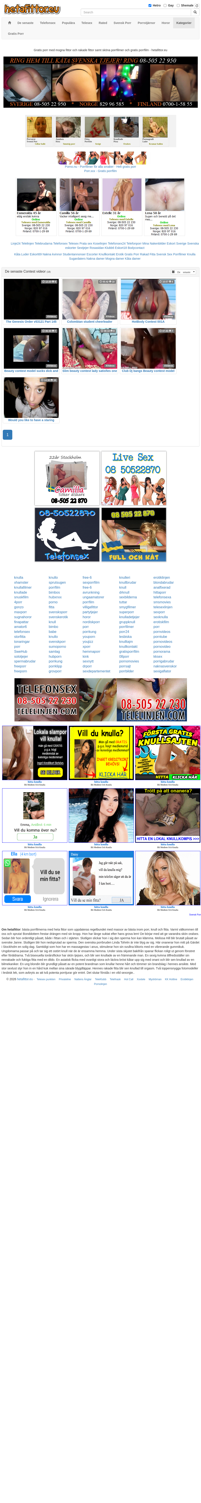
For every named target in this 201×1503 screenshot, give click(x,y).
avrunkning (91, 592)
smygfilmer (127, 607)
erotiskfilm (161, 622)
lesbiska (125, 636)
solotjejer (21, 656)
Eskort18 (121, 248)
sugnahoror (23, 617)
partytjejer (90, 612)
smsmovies (162, 602)
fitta (51, 607)
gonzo (19, 607)
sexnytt (88, 661)
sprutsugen (57, 582)
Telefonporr (134, 243)
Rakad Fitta (148, 254)
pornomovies (129, 661)
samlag (54, 651)
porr (86, 627)
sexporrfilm (91, 582)
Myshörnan (155, 979)
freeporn (20, 671)
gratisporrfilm (129, 651)
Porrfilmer (179, 254)
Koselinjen (100, 243)
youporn (89, 636)
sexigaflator (162, 671)
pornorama (162, 651)
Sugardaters (77, 258)
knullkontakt (128, 646)
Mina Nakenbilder (154, 243)
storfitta (19, 636)
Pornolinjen (100, 984)
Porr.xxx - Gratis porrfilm (100, 171)
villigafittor (90, 607)
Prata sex (85, 243)
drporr (87, 666)
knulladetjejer (129, 617)
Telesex (73, 243)
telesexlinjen (163, 607)
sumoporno (57, 646)
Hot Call (128, 979)
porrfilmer (126, 627)
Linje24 (16, 243)
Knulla (191, 254)
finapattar (21, 622)
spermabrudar (25, 661)
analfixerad (162, 587)
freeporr (20, 666)
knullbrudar (127, 582)
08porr (124, 656)
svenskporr (57, 641)
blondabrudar (164, 582)
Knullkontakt (107, 254)
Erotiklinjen (187, 979)
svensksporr (58, 612)
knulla (18, 577)
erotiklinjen (162, 577)
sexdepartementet (96, 671)
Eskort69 (36, 254)
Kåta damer (133, 258)
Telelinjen (27, 243)
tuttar (123, 602)
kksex (158, 656)
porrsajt (125, 666)
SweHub (20, 651)
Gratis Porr (132, 254)
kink (86, 656)
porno (53, 602)
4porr (18, 602)
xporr (86, 646)
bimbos (54, 592)
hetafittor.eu (25, 979)
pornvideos (162, 632)
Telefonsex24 (117, 243)
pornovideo (162, 646)
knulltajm (126, 641)
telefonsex (22, 632)
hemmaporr (91, 651)
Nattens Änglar (82, 979)
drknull (124, 592)
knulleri (124, 577)
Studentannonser (74, 254)
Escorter (92, 254)
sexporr (159, 612)
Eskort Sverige (176, 243)
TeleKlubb (100, 979)
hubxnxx (55, 597)
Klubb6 (109, 248)
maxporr (20, 612)
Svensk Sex (164, 254)
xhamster (21, 582)
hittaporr (160, 592)
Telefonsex (60, 243)
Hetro (157, 5)
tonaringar (22, 641)
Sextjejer (83, 248)
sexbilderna (128, 597)
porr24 (124, 632)
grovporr (55, 671)
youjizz (88, 641)
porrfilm (54, 587)
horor (87, 617)
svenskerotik (58, 617)
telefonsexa (162, 597)
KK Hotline (171, 979)
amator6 (20, 627)
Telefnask (115, 979)
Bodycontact (136, 248)
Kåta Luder (21, 254)
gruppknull (127, 622)
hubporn (55, 656)
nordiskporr (91, 622)
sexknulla (161, 617)
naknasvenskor (165, 666)
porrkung (89, 632)
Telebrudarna (43, 243)
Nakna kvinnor (52, 254)
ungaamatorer (93, 597)
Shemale (187, 5)
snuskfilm (21, 597)
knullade (20, 592)
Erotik (120, 254)
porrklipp (55, 666)
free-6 (87, 577)
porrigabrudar (164, 661)
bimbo (53, 627)
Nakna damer (95, 258)
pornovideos (163, 641)
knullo (53, 577)
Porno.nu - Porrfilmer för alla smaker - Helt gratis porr (100, 166)
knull (122, 587)
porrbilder (126, 671)
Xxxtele (141, 979)
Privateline (65, 979)
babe (53, 632)
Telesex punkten (46, 979)
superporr (126, 612)
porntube (160, 636)
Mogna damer (114, 258)
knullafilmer (23, 587)
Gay (171, 5)
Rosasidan (97, 248)
